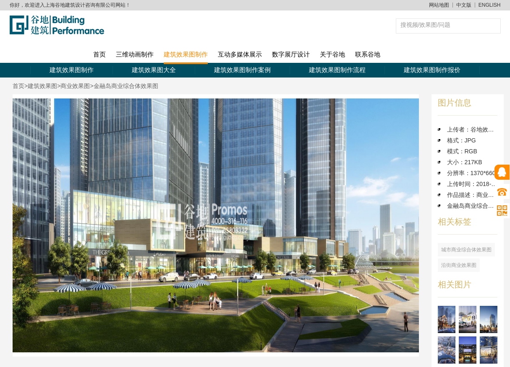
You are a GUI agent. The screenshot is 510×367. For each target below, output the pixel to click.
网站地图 (439, 5)
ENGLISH (490, 5)
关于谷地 (332, 54)
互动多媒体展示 (240, 54)
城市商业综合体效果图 (466, 250)
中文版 (463, 5)
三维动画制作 (135, 54)
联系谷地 (367, 54)
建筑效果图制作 (186, 54)
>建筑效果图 (40, 86)
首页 (99, 54)
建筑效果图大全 (154, 69)
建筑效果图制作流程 (337, 69)
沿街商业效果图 (458, 265)
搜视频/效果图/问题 (425, 24)
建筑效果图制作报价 (432, 69)
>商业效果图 (73, 86)
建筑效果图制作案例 (242, 69)
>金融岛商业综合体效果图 (124, 86)
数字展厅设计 (291, 54)
